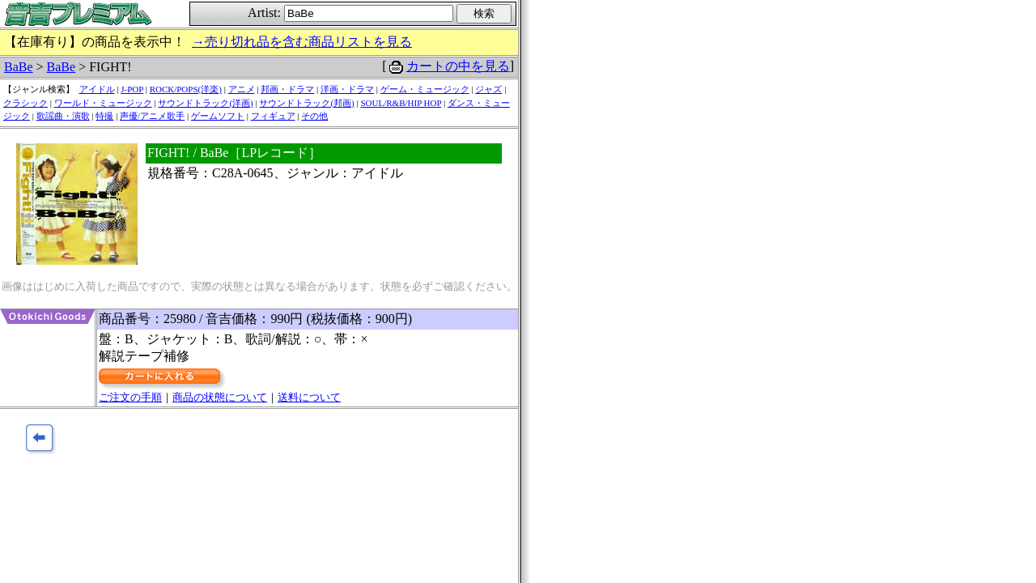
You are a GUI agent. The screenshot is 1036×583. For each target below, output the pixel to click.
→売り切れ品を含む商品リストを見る (302, 42)
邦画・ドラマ (287, 89)
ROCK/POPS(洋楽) (186, 89)
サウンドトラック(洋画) (205, 103)
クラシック (25, 103)
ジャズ (488, 89)
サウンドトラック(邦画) (306, 103)
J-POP (132, 89)
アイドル (97, 89)
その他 (314, 116)
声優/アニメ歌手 (152, 116)
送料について (309, 397)
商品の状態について (219, 397)
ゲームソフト (217, 116)
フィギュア (273, 116)
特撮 (104, 116)
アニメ (241, 89)
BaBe (18, 67)
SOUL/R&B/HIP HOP (400, 103)
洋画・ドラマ (347, 89)
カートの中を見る (458, 66)
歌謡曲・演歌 (63, 116)
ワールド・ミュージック (103, 103)
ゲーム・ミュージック (424, 89)
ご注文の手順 (130, 397)
